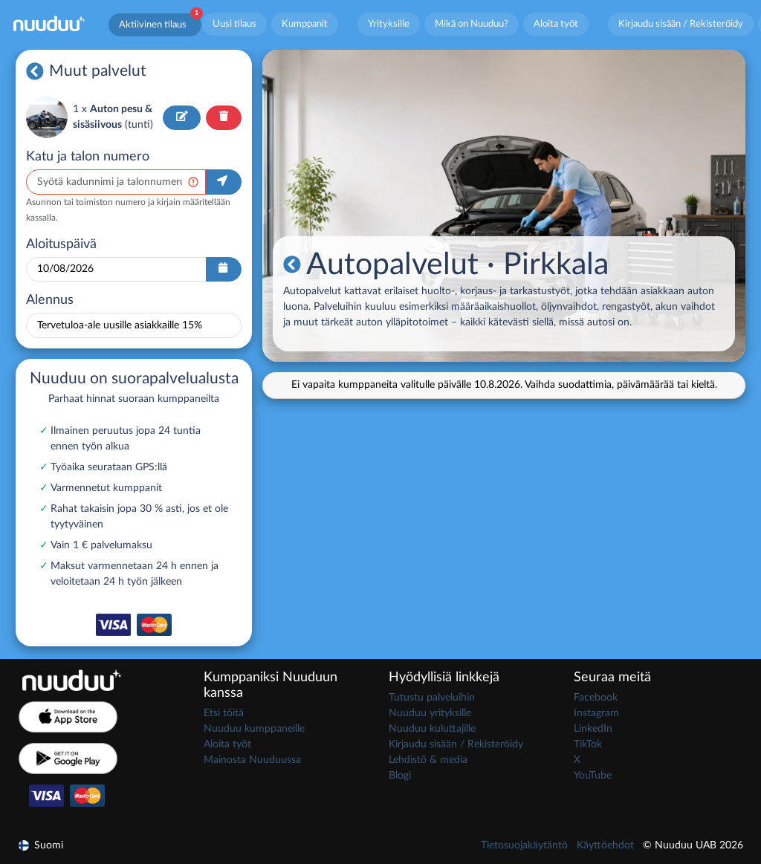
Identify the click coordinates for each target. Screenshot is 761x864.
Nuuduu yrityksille (430, 713)
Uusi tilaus (234, 23)
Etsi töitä (224, 713)
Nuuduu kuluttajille (432, 729)
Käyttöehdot (605, 845)
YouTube (593, 775)
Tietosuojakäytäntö (524, 845)
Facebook (596, 697)
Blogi (400, 775)
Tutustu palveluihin (432, 697)
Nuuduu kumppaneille (254, 729)
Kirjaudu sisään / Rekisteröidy (680, 23)
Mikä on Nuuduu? (471, 23)
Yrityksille (388, 23)
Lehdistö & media (428, 760)
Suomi (41, 845)
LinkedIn (593, 729)
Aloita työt (556, 23)
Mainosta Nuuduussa (252, 760)
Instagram (596, 713)
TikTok (588, 744)
